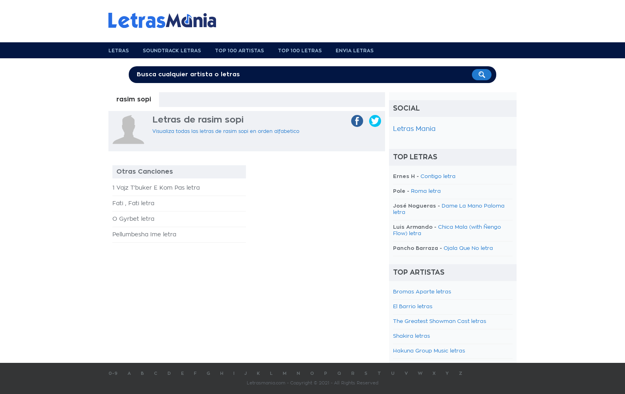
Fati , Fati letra (133, 203)
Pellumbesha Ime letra (144, 235)
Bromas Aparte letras (422, 292)
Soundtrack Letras (172, 50)
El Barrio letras (412, 306)
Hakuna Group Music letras (429, 351)
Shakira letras (411, 336)
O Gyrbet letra (133, 219)
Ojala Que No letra (468, 248)
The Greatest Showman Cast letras (439, 321)
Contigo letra (438, 176)
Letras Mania (414, 129)
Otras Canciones (144, 171)
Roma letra (426, 191)
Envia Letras (354, 50)
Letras (118, 50)
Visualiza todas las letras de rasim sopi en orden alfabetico (225, 131)
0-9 (113, 373)
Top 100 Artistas (239, 50)
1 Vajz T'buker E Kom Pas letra (156, 188)
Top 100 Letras (300, 50)
